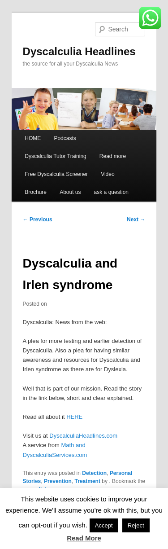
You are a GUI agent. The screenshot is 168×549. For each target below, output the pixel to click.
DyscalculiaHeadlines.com (83, 435)
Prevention (58, 481)
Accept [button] (104, 525)
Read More (84, 538)
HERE (74, 416)
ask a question (111, 192)
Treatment (87, 481)
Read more (112, 156)
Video (107, 174)
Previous (37, 219)
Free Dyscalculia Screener (56, 174)
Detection (94, 473)
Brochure (36, 192)
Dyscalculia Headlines (79, 51)
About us (70, 192)
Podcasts (65, 138)
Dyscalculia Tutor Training (55, 156)
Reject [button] (136, 525)
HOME (33, 138)
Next (136, 219)
